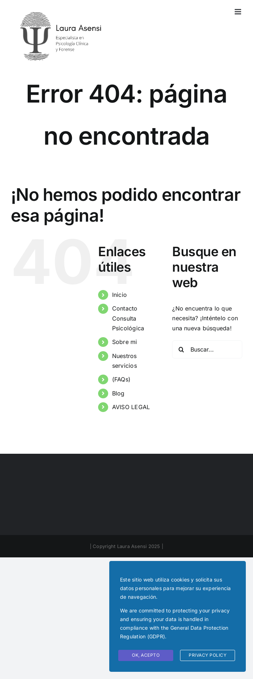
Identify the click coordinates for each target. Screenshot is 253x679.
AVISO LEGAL (131, 407)
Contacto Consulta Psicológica (128, 318)
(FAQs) (121, 379)
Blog (118, 393)
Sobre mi (124, 341)
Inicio (119, 294)
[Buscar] (181, 349)
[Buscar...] (207, 349)
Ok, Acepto (146, 655)
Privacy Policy (207, 655)
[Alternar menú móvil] (238, 11)
